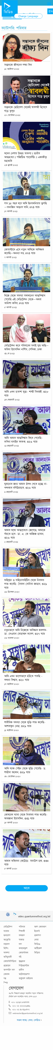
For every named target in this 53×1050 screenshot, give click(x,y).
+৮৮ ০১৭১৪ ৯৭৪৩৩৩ (19, 1002)
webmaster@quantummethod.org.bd (26, 1013)
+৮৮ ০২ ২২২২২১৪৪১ (19, 1005)
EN (51, 11)
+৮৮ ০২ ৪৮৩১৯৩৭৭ (19, 1009)
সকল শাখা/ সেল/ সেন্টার (29, 1020)
